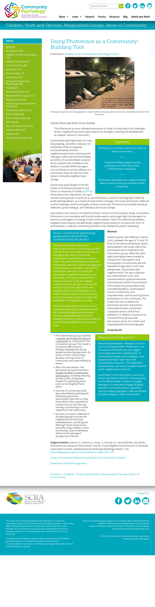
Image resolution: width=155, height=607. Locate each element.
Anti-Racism (12, 50)
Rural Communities (16, 118)
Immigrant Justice (15, 91)
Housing (10, 87)
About (62, 16)
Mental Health (13, 99)
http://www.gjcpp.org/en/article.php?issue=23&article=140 (82, 452)
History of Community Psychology (18, 82)
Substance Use (14, 129)
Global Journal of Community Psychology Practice (92, 54)
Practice (102, 16)
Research (89, 16)
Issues (75, 16)
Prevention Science (16, 110)
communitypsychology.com (104, 520)
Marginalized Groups (84, 25)
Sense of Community (126, 25)
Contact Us (143, 493)
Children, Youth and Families (34, 25)
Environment (13, 73)
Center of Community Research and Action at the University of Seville (87, 457)
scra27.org (10, 534)
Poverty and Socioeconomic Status (21, 105)
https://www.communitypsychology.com (131, 528)
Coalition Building (15, 61)
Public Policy (12, 114)
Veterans (11, 133)
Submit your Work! (140, 16)
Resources (114, 16)
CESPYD (87, 191)
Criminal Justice (14, 65)
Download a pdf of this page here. (68, 463)
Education (11, 69)
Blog (125, 16)
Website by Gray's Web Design (136, 539)
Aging (9, 47)
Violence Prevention (17, 137)
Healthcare (12, 77)
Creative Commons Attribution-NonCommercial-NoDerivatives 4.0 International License (119, 523)
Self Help (10, 122)
